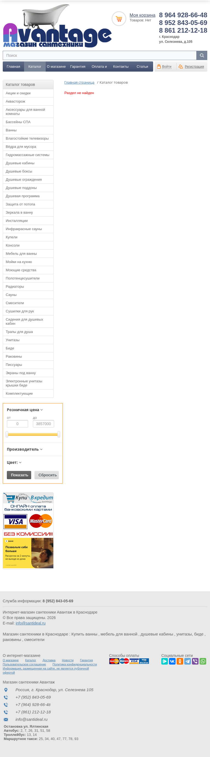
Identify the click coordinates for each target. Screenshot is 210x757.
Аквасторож (15, 101)
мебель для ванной (119, 633)
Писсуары (14, 364)
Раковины (14, 356)
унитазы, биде (189, 633)
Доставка (49, 660)
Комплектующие (19, 393)
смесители (34, 639)
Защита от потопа (20, 204)
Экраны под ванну (21, 373)
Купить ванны (84, 633)
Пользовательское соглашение (24, 664)
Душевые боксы (19, 171)
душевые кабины (157, 633)
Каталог (34, 66)
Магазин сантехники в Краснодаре (35, 633)
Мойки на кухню (19, 261)
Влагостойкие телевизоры (27, 138)
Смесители (15, 303)
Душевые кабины (20, 163)
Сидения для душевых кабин (24, 321)
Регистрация (194, 66)
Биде (10, 348)
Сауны (11, 294)
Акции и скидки (18, 93)
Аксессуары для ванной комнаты (25, 111)
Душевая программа (23, 196)
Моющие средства (21, 270)
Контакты (121, 66)
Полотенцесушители (23, 278)
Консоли (12, 245)
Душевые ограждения (24, 179)
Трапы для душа (19, 331)
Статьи (142, 66)
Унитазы (12, 340)
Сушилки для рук (20, 311)
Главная (13, 66)
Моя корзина (142, 15)
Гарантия (77, 66)
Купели (12, 237)
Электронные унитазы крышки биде (24, 383)
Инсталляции (17, 220)
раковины (12, 639)
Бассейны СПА (18, 122)
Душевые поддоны (21, 187)
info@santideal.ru (30, 623)
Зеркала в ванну (19, 212)
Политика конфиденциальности (74, 664)
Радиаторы (15, 286)
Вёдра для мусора (21, 146)
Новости (68, 660)
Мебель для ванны (21, 253)
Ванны (11, 130)
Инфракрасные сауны (24, 229)
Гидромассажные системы (27, 154)
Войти (166, 66)
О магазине (56, 66)
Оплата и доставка (99, 67)
